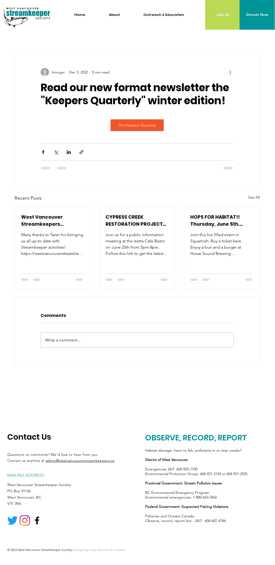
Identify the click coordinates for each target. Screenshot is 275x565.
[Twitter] (12, 520)
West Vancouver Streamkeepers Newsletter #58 (42, 221)
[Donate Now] (257, 15)
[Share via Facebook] (43, 152)
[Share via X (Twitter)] (55, 152)
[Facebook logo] (37, 520)
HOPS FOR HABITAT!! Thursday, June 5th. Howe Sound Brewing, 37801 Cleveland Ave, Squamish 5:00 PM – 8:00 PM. (220, 221)
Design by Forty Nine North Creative (99, 550)
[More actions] (230, 72)
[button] (122, 14)
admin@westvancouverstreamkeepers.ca (80, 460)
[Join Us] (222, 15)
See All (254, 197)
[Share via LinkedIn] (68, 152)
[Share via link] (81, 152)
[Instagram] (25, 520)
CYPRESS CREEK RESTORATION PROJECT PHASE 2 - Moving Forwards (134, 221)
